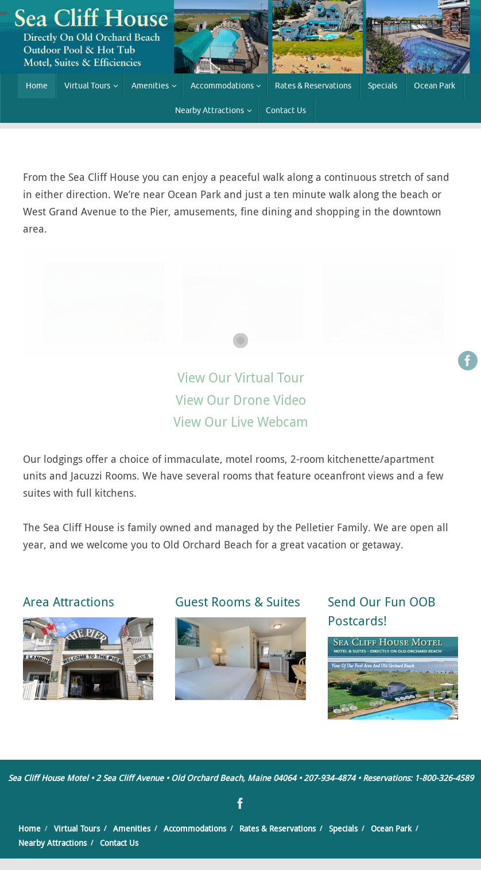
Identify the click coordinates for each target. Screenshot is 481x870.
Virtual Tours (77, 828)
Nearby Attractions (52, 842)
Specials (343, 828)
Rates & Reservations (277, 828)
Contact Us (119, 842)
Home (29, 828)
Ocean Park (391, 828)
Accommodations (195, 828)
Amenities (131, 828)
